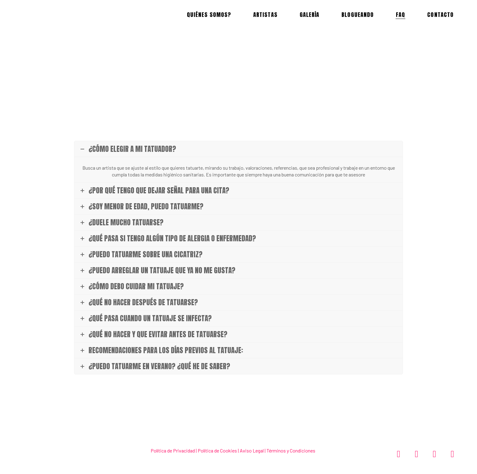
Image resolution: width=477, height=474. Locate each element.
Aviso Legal (251, 450)
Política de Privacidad (173, 450)
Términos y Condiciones (290, 450)
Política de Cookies (217, 450)
